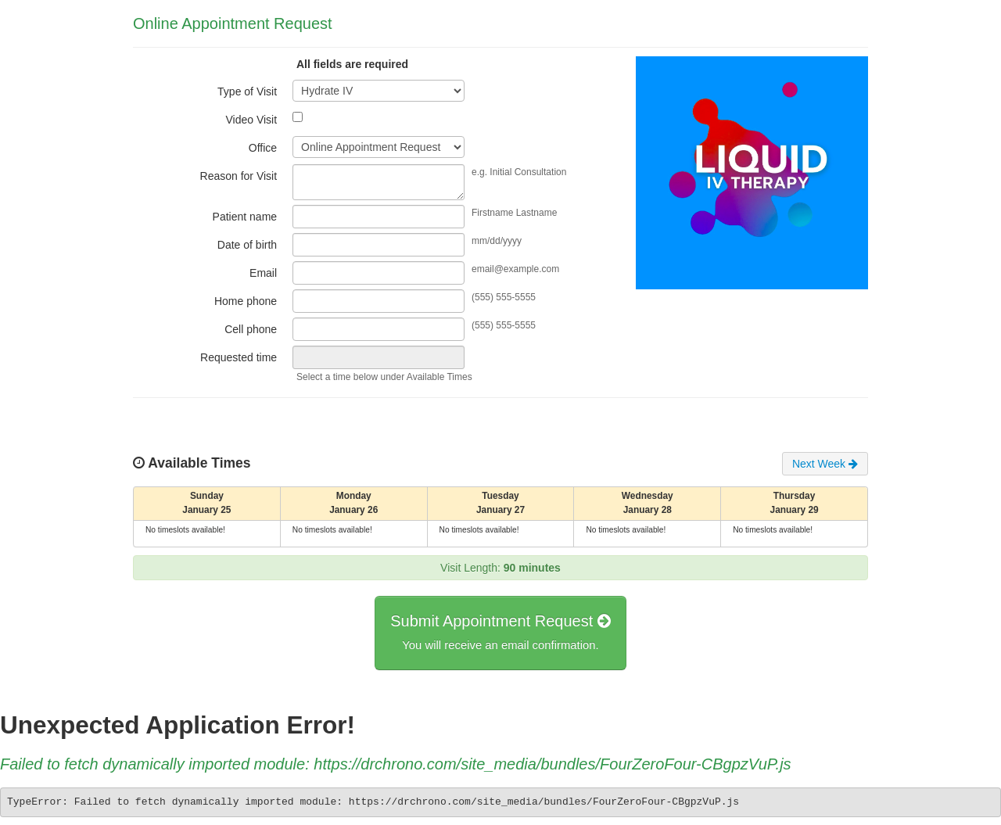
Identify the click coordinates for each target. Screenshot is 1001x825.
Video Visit (251, 119)
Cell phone (250, 329)
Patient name (245, 216)
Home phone (245, 301)
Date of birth (247, 245)
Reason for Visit (239, 176)
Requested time (238, 357)
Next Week (825, 463)
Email (263, 273)
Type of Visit (247, 91)
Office (263, 148)
